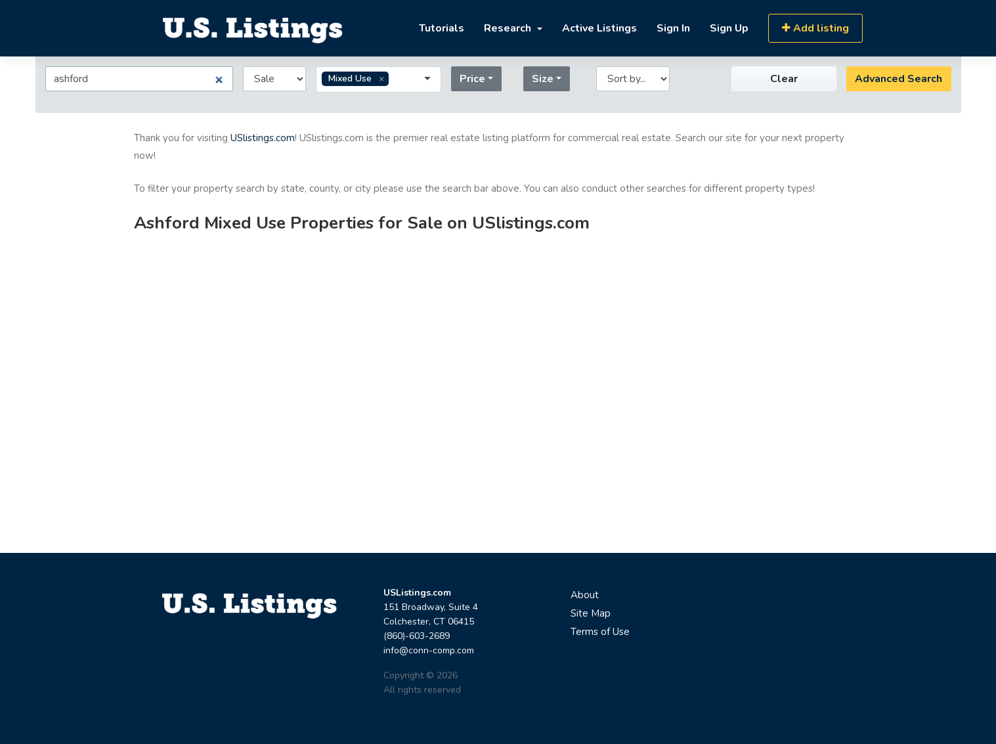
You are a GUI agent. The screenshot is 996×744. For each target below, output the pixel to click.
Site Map (591, 613)
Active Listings (599, 28)
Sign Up (729, 28)
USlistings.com (262, 137)
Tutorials (441, 28)
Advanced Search (898, 79)
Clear (784, 79)
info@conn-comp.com (428, 650)
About (585, 595)
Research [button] (509, 28)
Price (472, 79)
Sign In (673, 28)
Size (542, 79)
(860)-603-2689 (416, 636)
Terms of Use (600, 631)
